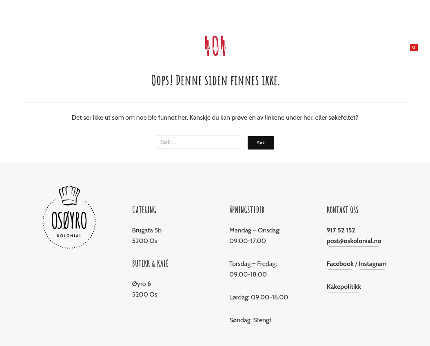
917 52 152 (341, 230)
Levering (269, 48)
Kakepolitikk (344, 286)
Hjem (78, 48)
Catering (186, 48)
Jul (161, 48)
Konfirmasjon (228, 48)
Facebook (340, 264)
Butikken (105, 48)
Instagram (373, 264)
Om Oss (300, 48)
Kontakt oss (336, 48)
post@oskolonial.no (354, 241)
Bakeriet (138, 48)
